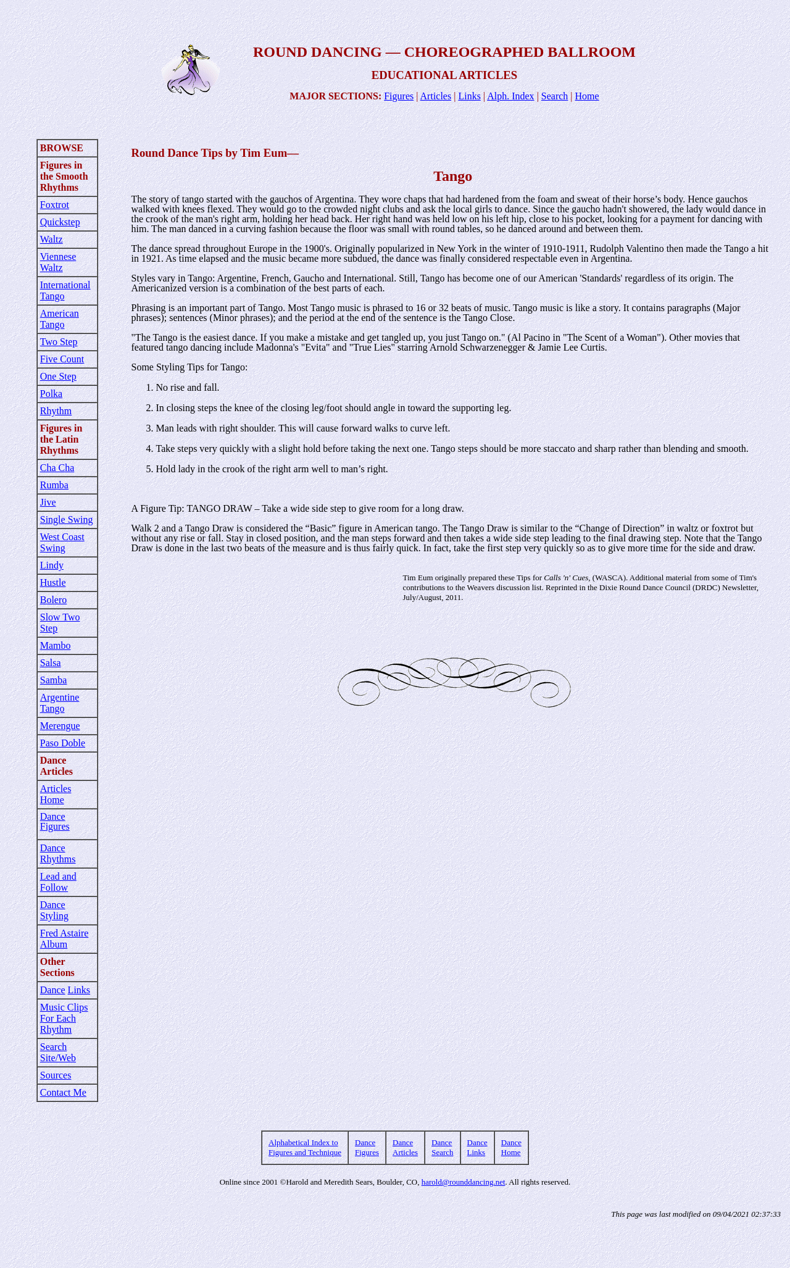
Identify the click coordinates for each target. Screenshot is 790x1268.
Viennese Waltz (58, 262)
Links (469, 96)
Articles (436, 96)
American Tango (59, 319)
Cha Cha (57, 467)
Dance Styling (54, 910)
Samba (53, 680)
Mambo (55, 645)
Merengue (60, 725)
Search (554, 96)
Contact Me (63, 1092)
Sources (56, 1075)
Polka (51, 393)
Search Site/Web (58, 1052)
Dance (52, 990)
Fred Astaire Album (64, 938)
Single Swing (66, 519)
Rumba (54, 485)
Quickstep (60, 222)
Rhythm (56, 411)
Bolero (53, 599)
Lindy (52, 565)
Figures (399, 96)
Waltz (51, 239)
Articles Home (56, 794)
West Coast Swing (62, 542)
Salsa (50, 662)
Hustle (53, 582)
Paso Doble (62, 743)
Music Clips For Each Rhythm (64, 1018)
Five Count (62, 359)
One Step (58, 376)
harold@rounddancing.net (463, 1182)
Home (587, 96)
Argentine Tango (60, 703)
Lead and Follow (58, 882)
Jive (48, 502)
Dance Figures (55, 821)
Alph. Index (510, 96)
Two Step (59, 341)
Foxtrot (54, 204)
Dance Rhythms (58, 853)
